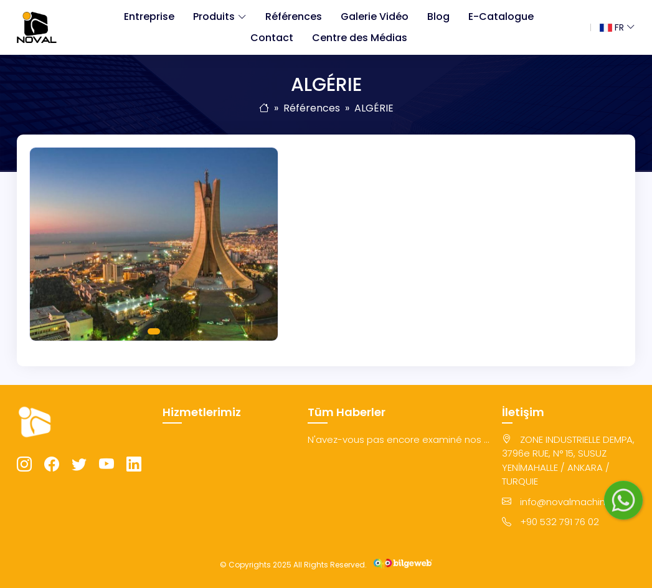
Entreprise (149, 16)
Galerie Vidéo (375, 16)
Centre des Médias (359, 38)
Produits (214, 16)
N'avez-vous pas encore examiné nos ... (398, 439)
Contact (271, 38)
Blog (438, 16)
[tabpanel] (154, 244)
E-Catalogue (501, 16)
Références (293, 16)
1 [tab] (154, 331)
